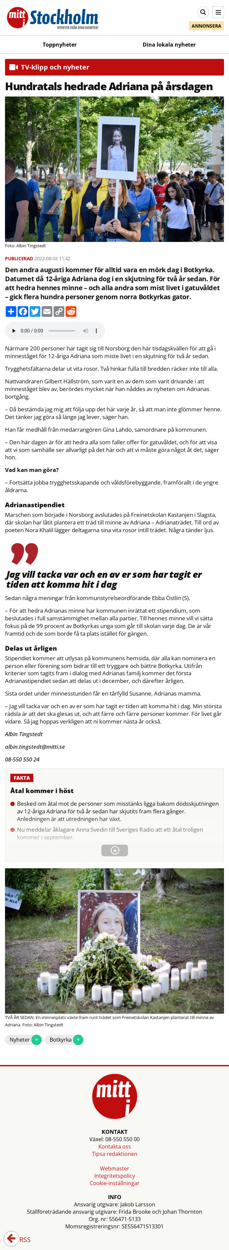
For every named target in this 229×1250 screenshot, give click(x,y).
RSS (20, 1240)
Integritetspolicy (114, 1175)
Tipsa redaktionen (114, 1153)
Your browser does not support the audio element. (55, 331)
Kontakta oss (114, 1146)
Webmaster (114, 1168)
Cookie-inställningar (115, 1183)
